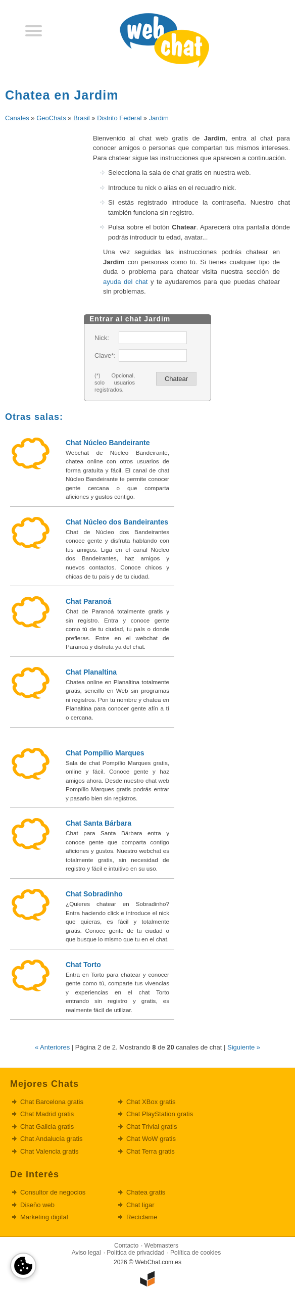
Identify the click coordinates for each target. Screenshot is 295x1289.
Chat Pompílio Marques (105, 753)
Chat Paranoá (88, 601)
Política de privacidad (135, 1252)
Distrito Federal (119, 118)
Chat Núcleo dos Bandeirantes (117, 522)
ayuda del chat (125, 281)
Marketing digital (44, 1217)
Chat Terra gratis (150, 1151)
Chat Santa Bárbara (98, 823)
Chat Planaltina (91, 672)
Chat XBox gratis (151, 1102)
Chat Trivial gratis (151, 1126)
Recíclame (141, 1217)
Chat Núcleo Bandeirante (108, 443)
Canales (17, 118)
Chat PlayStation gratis (159, 1114)
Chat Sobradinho (94, 894)
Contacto (126, 1245)
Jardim (159, 118)
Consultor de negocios (52, 1192)
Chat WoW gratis (151, 1138)
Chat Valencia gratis (49, 1151)
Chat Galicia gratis (47, 1126)
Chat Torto (83, 965)
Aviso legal (86, 1252)
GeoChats (51, 118)
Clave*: (104, 355)
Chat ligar (140, 1205)
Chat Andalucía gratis (51, 1138)
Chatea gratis (145, 1192)
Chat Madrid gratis (47, 1114)
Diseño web (37, 1205)
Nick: (101, 338)
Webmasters (161, 1245)
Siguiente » (243, 1047)
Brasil (81, 118)
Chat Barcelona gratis (51, 1102)
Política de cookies (195, 1252)
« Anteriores (52, 1047)
